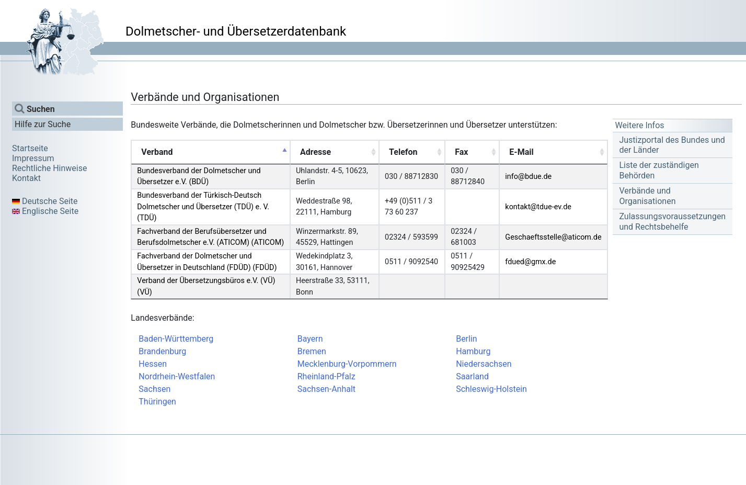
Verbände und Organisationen (647, 196)
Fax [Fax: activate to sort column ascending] (461, 152)
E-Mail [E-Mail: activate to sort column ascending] (521, 152)
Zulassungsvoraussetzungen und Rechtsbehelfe (672, 221)
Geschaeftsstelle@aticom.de (553, 237)
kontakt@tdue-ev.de (538, 206)
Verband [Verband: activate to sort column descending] (157, 152)
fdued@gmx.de (530, 261)
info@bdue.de (528, 176)
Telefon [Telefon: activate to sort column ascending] (403, 152)
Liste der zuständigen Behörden (658, 170)
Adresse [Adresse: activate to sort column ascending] (315, 152)
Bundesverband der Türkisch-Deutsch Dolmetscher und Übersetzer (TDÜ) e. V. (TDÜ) (203, 206)
